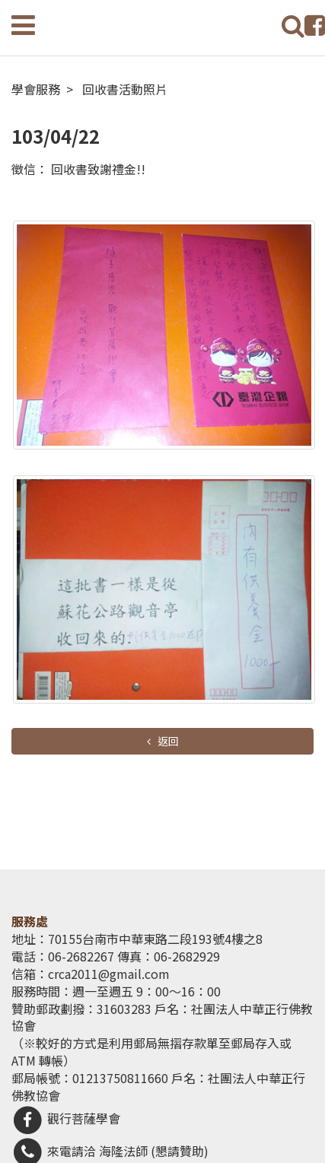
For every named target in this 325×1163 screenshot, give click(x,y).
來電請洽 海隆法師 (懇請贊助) (110, 1151)
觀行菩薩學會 (65, 1118)
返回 (167, 740)
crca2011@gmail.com (109, 973)
